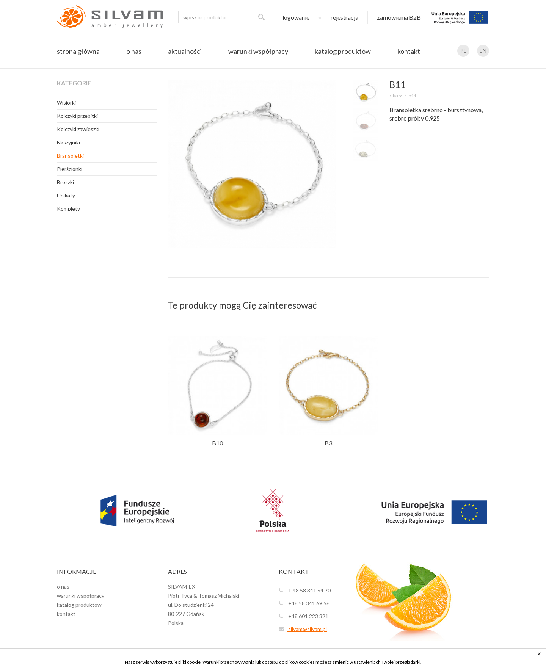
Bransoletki (70, 155)
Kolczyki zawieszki (78, 129)
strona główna (78, 51)
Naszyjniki (68, 142)
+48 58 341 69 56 (304, 603)
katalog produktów (343, 51)
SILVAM (396, 96)
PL (463, 50)
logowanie (295, 17)
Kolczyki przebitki (77, 116)
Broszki (65, 182)
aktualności (185, 51)
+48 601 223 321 (303, 616)
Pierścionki (69, 169)
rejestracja (344, 17)
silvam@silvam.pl (303, 629)
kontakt (408, 51)
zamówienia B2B (399, 17)
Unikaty (66, 195)
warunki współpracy (258, 51)
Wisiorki (66, 102)
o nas (133, 51)
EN (483, 50)
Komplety (68, 208)
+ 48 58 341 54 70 (305, 590)
